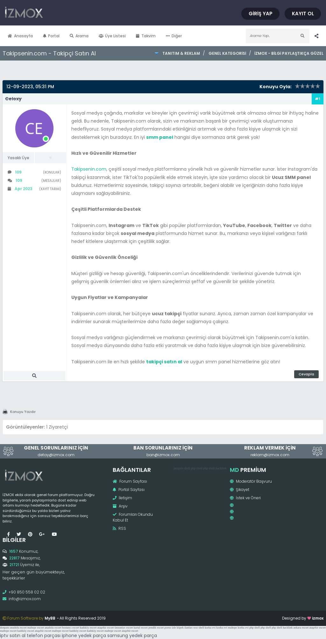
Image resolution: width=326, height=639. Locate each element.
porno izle (170, 627)
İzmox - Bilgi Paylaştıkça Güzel (288, 53)
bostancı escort (70, 627)
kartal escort (141, 627)
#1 (317, 98)
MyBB (50, 618)
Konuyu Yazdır (23, 411)
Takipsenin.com (88, 169)
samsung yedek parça (132, 635)
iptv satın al (12, 635)
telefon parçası (43, 635)
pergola (178, 468)
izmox (317, 618)
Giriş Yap (261, 13)
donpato (4, 627)
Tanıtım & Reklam (181, 53)
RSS (119, 528)
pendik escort (156, 627)
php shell (196, 468)
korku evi (210, 627)
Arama (79, 36)
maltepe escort (35, 627)
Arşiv (120, 506)
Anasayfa (20, 36)
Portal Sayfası (129, 489)
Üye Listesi (112, 36)
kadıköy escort (88, 627)
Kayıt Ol (303, 13)
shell (187, 468)
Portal (51, 36)
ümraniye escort (124, 627)
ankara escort (301, 627)
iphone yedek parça (84, 635)
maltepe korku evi (238, 627)
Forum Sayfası (130, 481)
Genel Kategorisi (227, 53)
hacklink (221, 468)
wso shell (198, 627)
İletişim (122, 498)
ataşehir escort (105, 627)
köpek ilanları (185, 627)
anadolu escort (18, 627)
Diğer (174, 36)
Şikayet (239, 489)
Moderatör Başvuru (251, 481)
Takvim (146, 36)
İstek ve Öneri (245, 498)
